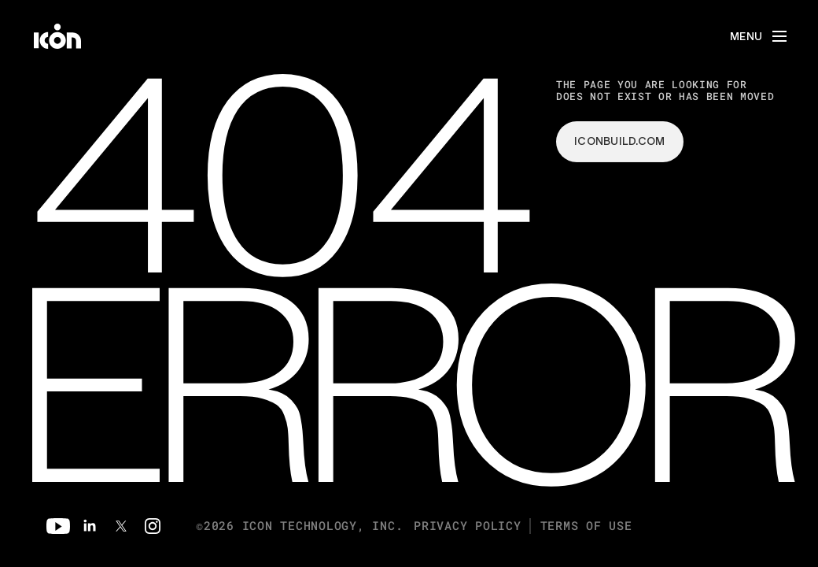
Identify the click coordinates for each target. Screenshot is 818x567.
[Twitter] (121, 526)
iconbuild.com (619, 141)
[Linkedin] (89, 526)
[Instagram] (152, 526)
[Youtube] (58, 526)
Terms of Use (586, 526)
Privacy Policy (467, 526)
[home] (57, 36)
